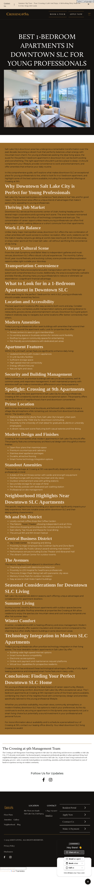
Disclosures (8, 851)
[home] (17, 14)
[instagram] (11, 857)
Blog (18, 824)
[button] (89, 14)
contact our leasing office (32, 725)
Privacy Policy (9, 845)
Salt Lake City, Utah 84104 (34, 813)
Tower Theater (28, 524)
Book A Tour (57, 14)
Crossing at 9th (12, 181)
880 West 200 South (31, 810)
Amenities (8, 819)
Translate (18, 871)
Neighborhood (9, 824)
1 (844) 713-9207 (52, 810)
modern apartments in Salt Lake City (55, 439)
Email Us (49, 815)
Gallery (16, 819)
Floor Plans (8, 814)
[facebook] (6, 857)
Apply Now (76, 14)
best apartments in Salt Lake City (41, 394)
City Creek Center (18, 543)
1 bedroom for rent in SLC (48, 294)
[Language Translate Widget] (13, 868)
